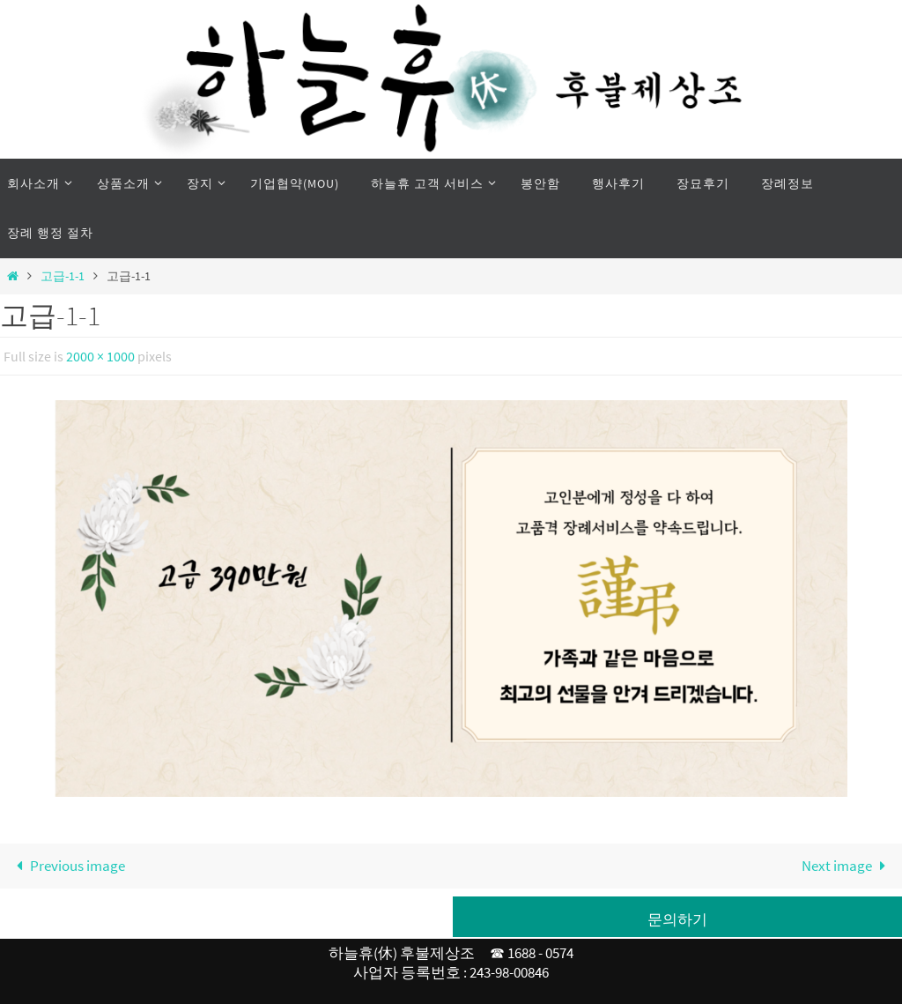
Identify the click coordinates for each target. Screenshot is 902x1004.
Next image (847, 865)
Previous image (67, 865)
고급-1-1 (63, 276)
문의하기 (677, 919)
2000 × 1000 (100, 356)
